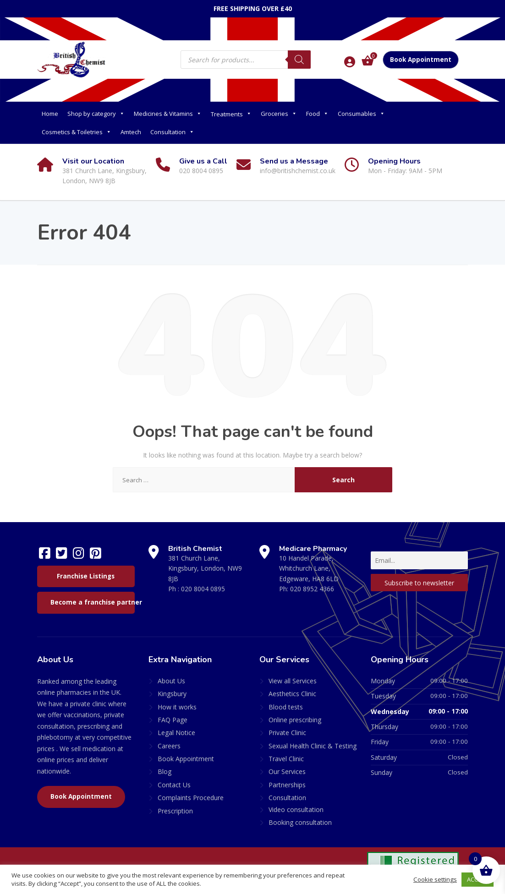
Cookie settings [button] (435, 879)
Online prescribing (295, 719)
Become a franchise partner (92, 602)
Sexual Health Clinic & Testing (313, 745)
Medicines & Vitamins (168, 113)
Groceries (279, 113)
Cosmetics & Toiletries (76, 132)
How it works (177, 707)
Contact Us (174, 784)
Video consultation (296, 809)
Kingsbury (172, 693)
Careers (169, 745)
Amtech (131, 132)
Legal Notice (176, 732)
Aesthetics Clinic (292, 693)
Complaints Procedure (191, 797)
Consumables (361, 113)
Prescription (175, 811)
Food (317, 113)
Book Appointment (420, 59)
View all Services (293, 680)
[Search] (299, 59)
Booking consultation (300, 822)
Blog (164, 771)
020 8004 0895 (203, 588)
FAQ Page (172, 719)
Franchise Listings (86, 576)
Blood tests (286, 707)
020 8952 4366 (312, 588)
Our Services (287, 771)
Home (50, 113)
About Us (171, 680)
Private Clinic (287, 732)
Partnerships (287, 784)
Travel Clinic (286, 758)
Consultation (172, 132)
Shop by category (96, 113)
